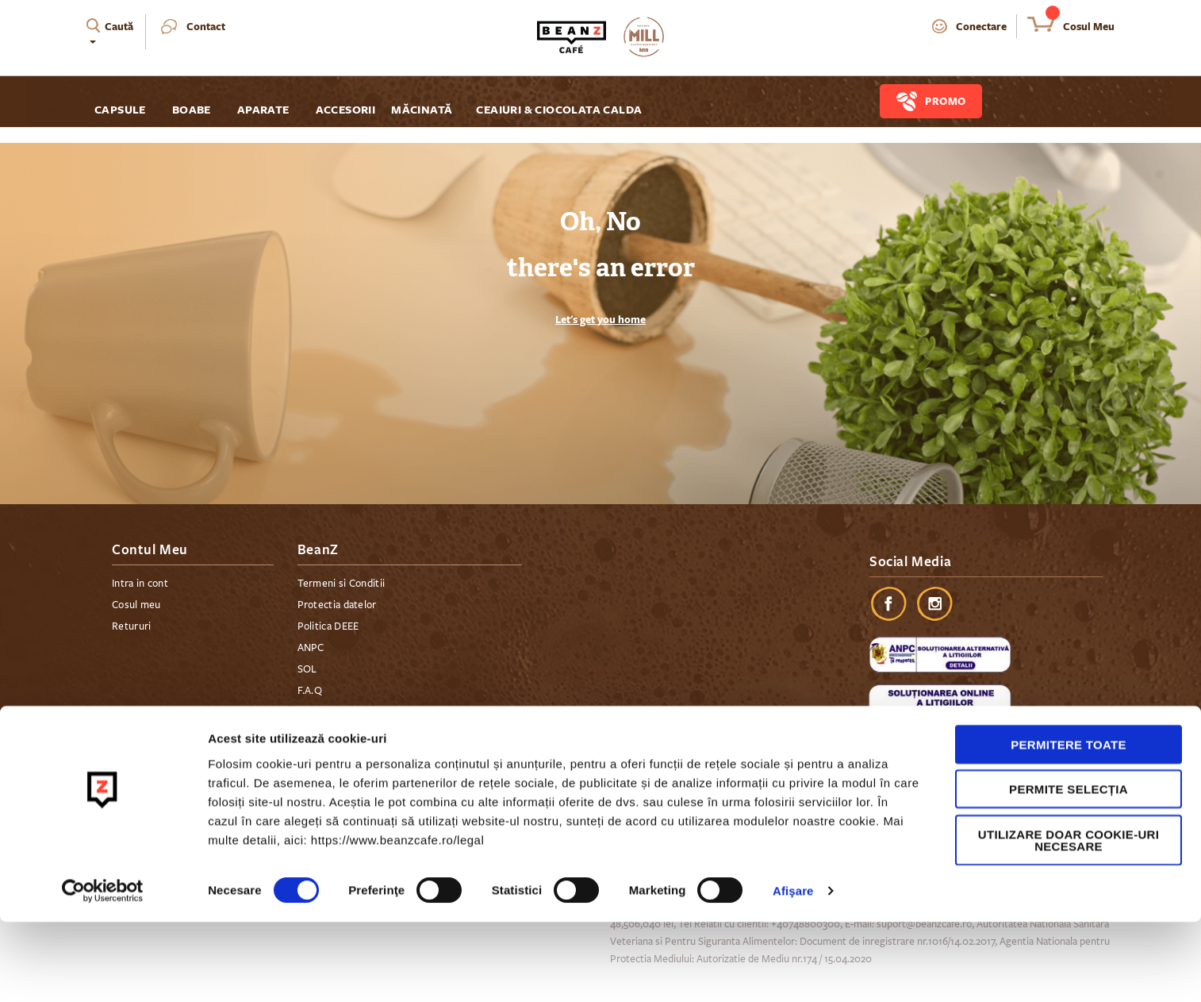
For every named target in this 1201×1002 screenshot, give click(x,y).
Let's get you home (600, 319)
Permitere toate (1068, 824)
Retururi (131, 626)
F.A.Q (310, 690)
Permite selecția (1068, 869)
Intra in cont (140, 583)
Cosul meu (136, 605)
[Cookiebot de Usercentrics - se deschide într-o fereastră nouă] (102, 971)
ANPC (310, 648)
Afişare (793, 970)
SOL (307, 669)
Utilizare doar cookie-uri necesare (1068, 919)
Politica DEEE (328, 626)
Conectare (981, 26)
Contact (205, 26)
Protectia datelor (337, 605)
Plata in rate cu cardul (347, 733)
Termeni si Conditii (341, 583)
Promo (945, 101)
